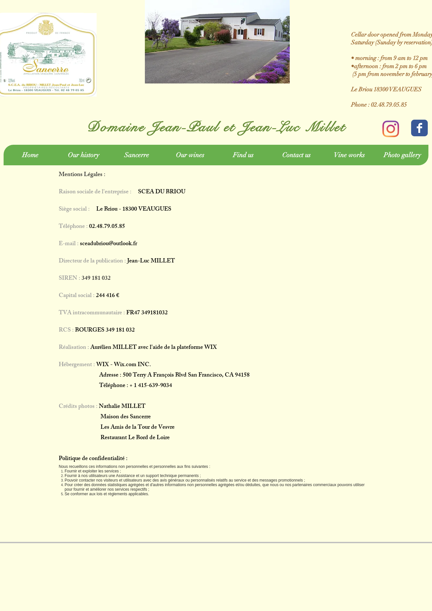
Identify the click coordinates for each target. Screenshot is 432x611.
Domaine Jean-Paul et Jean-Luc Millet (216, 127)
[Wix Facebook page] (419, 128)
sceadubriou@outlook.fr (108, 244)
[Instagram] (390, 129)
